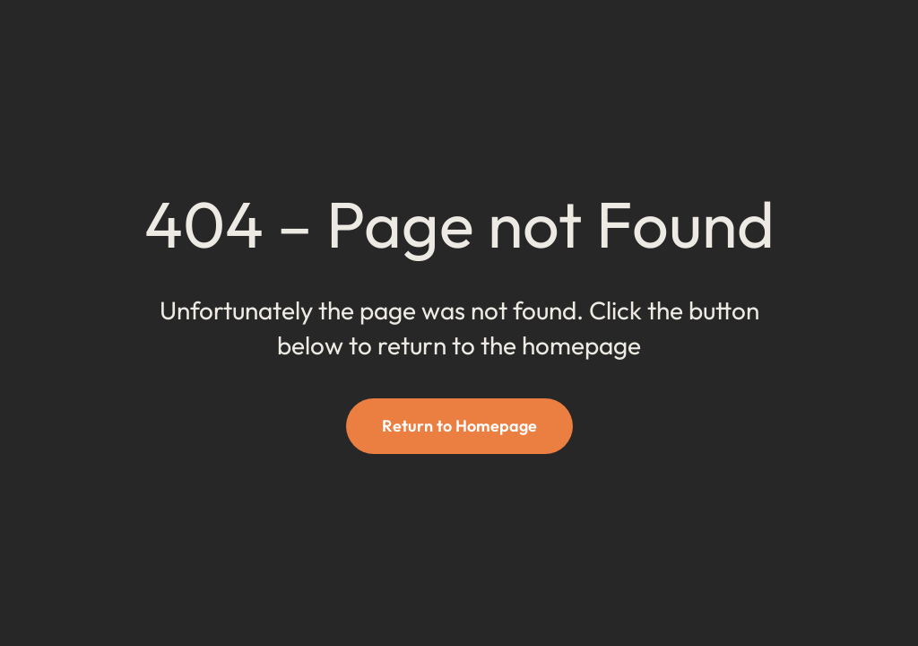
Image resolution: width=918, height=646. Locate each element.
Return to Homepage (459, 425)
